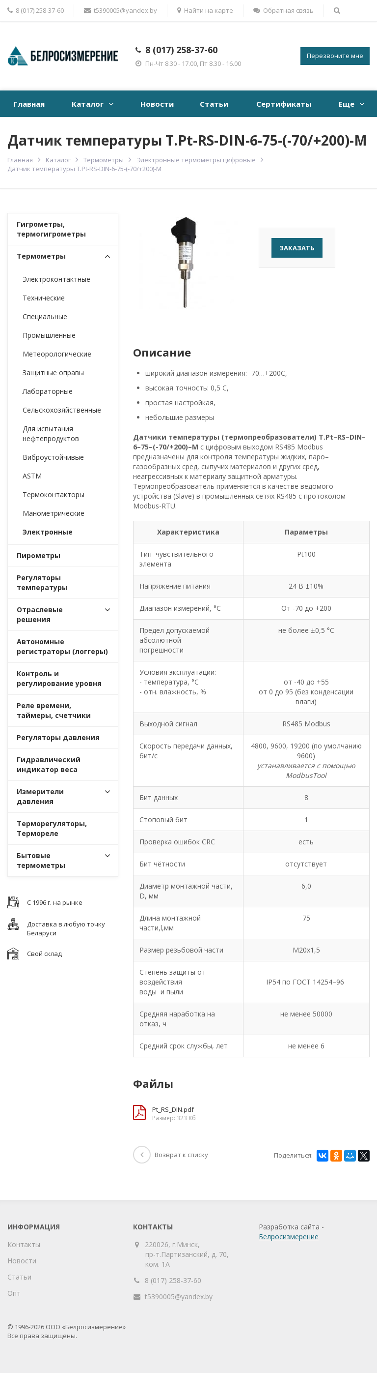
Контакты (23, 1244)
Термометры (103, 159)
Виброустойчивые (53, 457)
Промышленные (49, 335)
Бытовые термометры (41, 860)
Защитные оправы (53, 372)
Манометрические (53, 513)
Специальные (45, 316)
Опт (14, 1293)
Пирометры (38, 555)
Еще (346, 104)
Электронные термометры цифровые (196, 159)
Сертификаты (283, 104)
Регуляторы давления (58, 737)
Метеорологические (57, 353)
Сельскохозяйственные (62, 410)
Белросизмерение (289, 1236)
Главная (29, 104)
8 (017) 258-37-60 (181, 50)
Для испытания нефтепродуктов (51, 433)
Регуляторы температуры (42, 582)
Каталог (88, 104)
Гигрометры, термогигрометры (51, 229)
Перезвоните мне (335, 55)
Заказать (297, 247)
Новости (157, 104)
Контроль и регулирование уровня (59, 678)
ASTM (32, 475)
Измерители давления (40, 796)
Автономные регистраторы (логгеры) (62, 646)
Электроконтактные (56, 279)
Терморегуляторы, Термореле (52, 828)
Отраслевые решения (40, 614)
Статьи (214, 104)
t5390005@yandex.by (120, 10)
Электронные (48, 532)
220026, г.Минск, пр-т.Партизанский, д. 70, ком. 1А (187, 1254)
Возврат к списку (170, 1154)
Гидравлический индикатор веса (49, 764)
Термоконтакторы (53, 494)
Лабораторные (48, 391)
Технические (44, 297)
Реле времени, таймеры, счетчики (54, 710)
